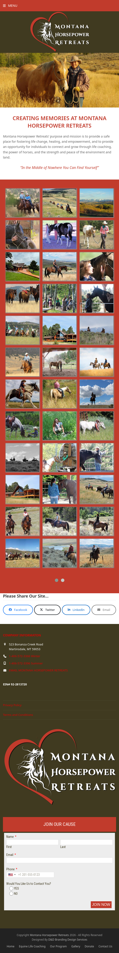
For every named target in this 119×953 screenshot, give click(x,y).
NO (13, 894)
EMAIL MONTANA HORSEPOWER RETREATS (38, 670)
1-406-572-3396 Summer (26, 663)
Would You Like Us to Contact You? (28, 883)
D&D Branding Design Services (67, 939)
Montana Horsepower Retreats (49, 935)
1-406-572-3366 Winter (24, 656)
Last (63, 847)
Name (10, 837)
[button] (10, 5)
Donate (89, 946)
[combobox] (12, 874)
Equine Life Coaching (32, 946)
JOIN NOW (101, 904)
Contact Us (105, 946)
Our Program (58, 946)
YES (14, 888)
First (9, 847)
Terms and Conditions (18, 715)
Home (10, 946)
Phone (10, 869)
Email (9, 855)
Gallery (75, 946)
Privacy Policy (12, 705)
